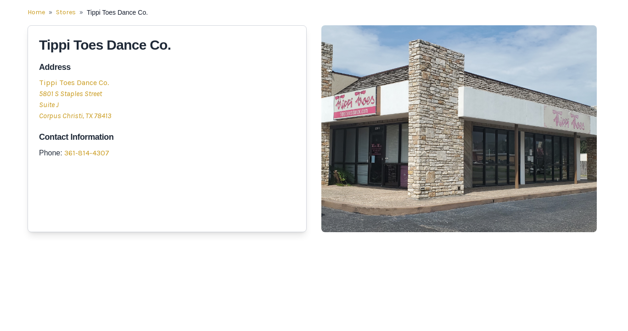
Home (36, 12)
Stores (66, 12)
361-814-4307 (86, 152)
